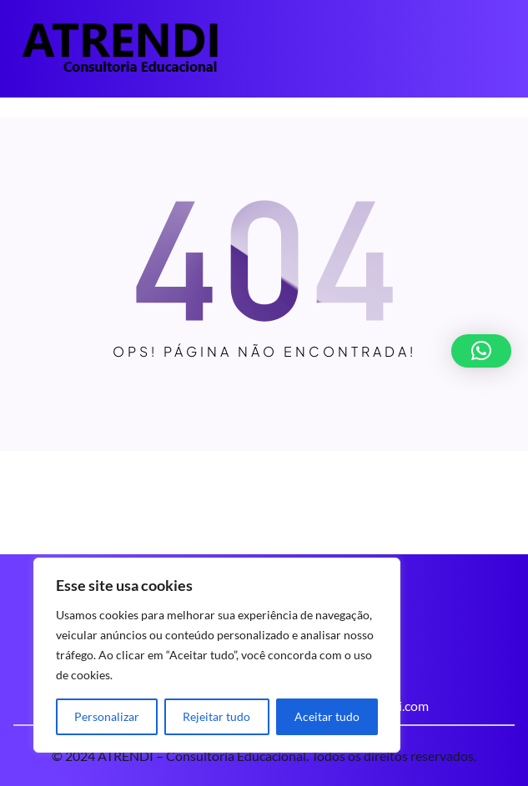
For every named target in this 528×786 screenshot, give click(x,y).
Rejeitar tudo (216, 716)
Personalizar (106, 716)
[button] (481, 351)
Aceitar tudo (327, 716)
